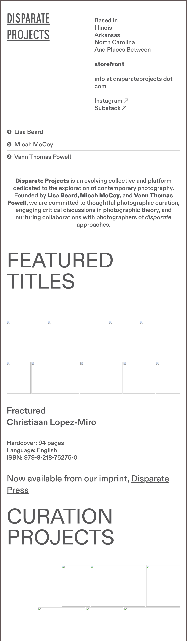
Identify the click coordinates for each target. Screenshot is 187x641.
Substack (111, 108)
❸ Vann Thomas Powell (39, 157)
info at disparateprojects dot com (133, 82)
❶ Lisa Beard (25, 132)
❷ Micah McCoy (30, 144)
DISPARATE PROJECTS (28, 28)
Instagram (112, 101)
